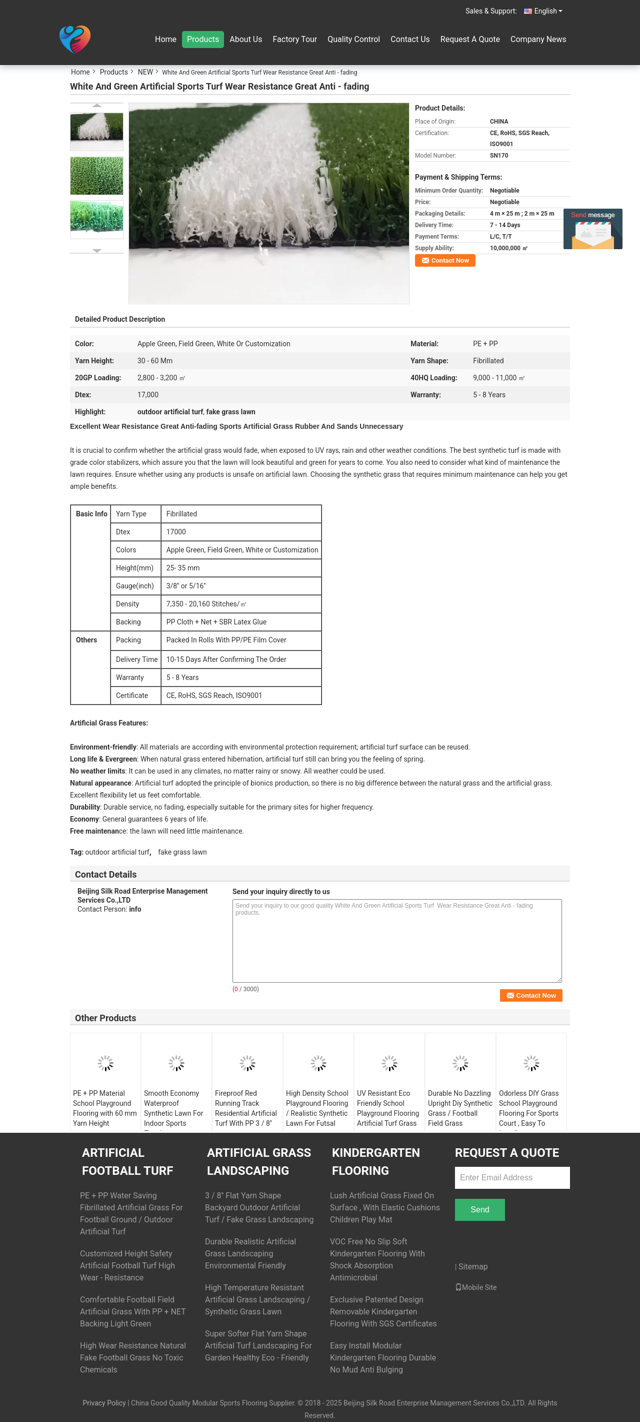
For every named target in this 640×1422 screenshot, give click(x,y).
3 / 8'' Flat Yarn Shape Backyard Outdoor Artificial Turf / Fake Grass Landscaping (259, 1207)
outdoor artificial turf (118, 852)
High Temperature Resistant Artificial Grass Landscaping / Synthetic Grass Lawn (257, 1299)
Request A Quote (470, 39)
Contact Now (450, 260)
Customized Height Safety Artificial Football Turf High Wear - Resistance (127, 1265)
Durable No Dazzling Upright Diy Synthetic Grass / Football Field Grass (460, 1108)
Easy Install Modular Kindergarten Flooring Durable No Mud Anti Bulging (383, 1357)
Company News (538, 39)
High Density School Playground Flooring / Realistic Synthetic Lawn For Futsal (317, 1108)
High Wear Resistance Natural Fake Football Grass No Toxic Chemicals (133, 1357)
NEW (145, 72)
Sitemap (473, 1266)
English (548, 11)
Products (203, 39)
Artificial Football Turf (127, 1162)
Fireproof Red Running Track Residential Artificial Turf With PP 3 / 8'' (246, 1108)
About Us (246, 39)
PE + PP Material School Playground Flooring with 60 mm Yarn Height (105, 1108)
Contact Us (410, 39)
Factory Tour (294, 39)
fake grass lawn (182, 852)
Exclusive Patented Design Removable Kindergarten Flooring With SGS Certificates (383, 1311)
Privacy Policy (104, 1403)
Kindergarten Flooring (376, 1162)
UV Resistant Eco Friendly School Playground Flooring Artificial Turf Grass (388, 1108)
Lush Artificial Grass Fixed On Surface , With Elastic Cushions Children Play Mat (385, 1207)
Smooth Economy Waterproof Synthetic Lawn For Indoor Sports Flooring (173, 1113)
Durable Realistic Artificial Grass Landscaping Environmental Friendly (250, 1253)
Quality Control (354, 39)
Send (479, 1209)
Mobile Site (476, 1287)
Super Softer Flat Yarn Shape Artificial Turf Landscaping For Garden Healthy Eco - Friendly (258, 1345)
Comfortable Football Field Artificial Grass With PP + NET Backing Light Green (133, 1311)
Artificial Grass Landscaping (259, 1162)
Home (165, 39)
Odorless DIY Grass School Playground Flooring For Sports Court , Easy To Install (529, 1113)
